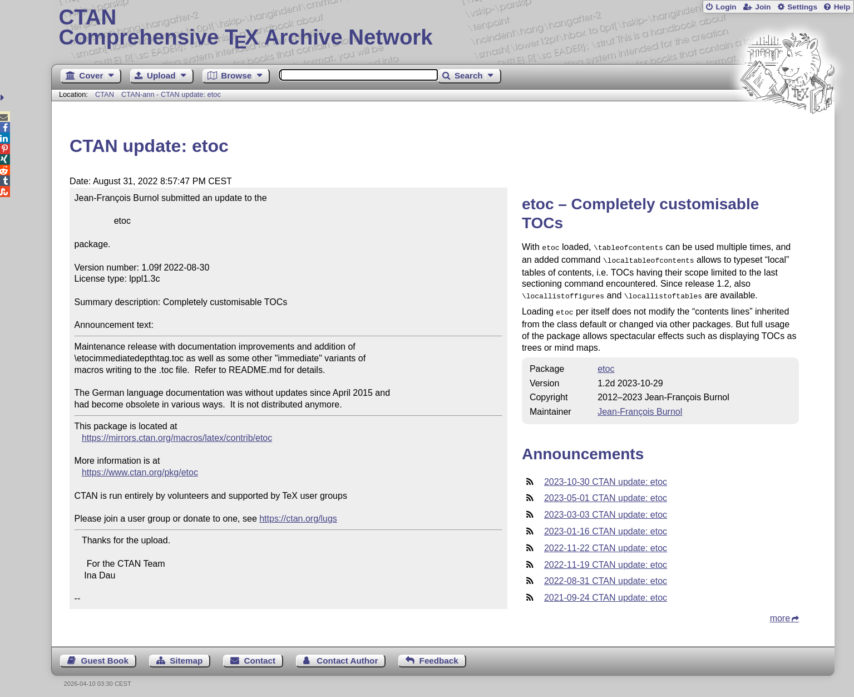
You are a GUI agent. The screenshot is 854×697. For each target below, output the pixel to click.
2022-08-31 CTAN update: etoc (605, 576)
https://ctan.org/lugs (298, 518)
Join (763, 7)
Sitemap (186, 656)
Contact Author (347, 656)
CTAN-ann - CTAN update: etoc (171, 94)
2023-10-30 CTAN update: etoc (605, 477)
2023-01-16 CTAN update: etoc (605, 527)
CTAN (104, 94)
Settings (802, 7)
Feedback (438, 656)
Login (725, 7)
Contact (260, 656)
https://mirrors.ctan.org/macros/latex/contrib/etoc (177, 438)
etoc (606, 364)
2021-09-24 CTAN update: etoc (605, 593)
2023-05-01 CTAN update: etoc (605, 493)
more (780, 614)
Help (842, 7)
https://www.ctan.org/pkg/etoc (140, 472)
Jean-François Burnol (640, 407)
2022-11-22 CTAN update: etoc (605, 543)
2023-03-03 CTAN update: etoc (605, 510)
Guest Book (105, 656)
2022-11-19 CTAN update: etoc (605, 560)
